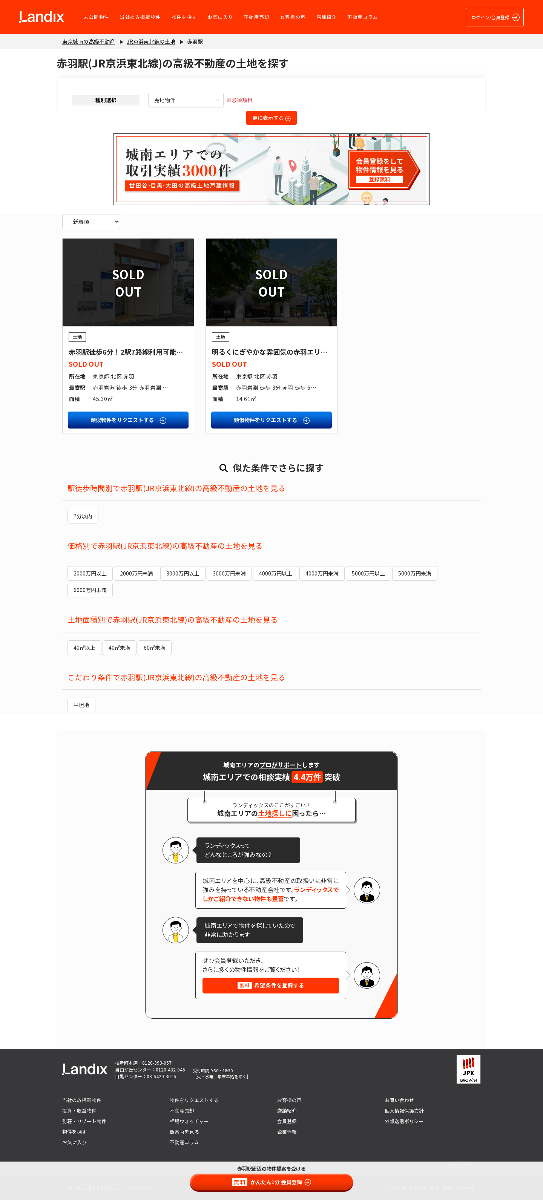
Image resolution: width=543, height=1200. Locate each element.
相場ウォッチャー (189, 1121)
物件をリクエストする (194, 1100)
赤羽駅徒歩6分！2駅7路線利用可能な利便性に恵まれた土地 (160, 352)
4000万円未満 (322, 573)
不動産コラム (362, 17)
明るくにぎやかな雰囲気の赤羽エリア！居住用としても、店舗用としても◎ (326, 352)
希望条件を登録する (271, 985)
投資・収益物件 (79, 1110)
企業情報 (287, 1131)
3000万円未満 (229, 573)
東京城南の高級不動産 (88, 41)
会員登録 (287, 1121)
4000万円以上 (275, 573)
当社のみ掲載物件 (140, 17)
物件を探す (184, 17)
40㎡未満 (119, 647)
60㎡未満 (155, 647)
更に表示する (271, 117)
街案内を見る (184, 1131)
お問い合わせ (399, 1100)
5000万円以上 (368, 573)
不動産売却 (257, 17)
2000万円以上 (90, 573)
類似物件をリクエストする (128, 420)
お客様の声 (293, 17)
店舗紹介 (326, 17)
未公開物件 (96, 17)
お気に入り (220, 17)
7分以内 (83, 516)
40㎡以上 (84, 647)
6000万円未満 (90, 590)
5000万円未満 (414, 573)
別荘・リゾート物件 (84, 1121)
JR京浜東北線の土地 (151, 41)
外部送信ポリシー (404, 1121)
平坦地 (81, 705)
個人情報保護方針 (404, 1110)
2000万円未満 (136, 573)
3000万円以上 (182, 573)
